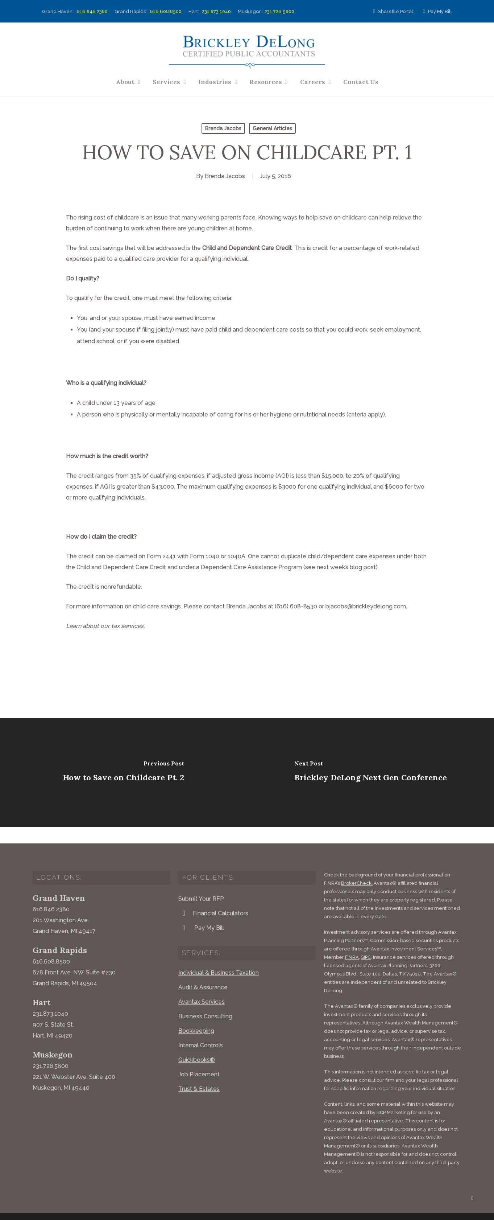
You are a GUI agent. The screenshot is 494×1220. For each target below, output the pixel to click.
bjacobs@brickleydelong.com (365, 606)
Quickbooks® (196, 1043)
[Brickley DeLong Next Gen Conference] (370, 772)
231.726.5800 (279, 11)
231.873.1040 (216, 11)
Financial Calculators (213, 896)
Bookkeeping (196, 1014)
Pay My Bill (436, 11)
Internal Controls (200, 1028)
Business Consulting (205, 999)
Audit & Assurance (203, 970)
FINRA (352, 940)
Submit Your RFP (201, 882)
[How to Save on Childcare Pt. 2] (123, 772)
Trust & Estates (199, 1072)
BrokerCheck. (357, 866)
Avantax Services (201, 985)
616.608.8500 (166, 11)
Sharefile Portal (392, 11)
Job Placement (199, 1057)
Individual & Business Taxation (218, 956)
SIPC (366, 940)
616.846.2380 (92, 11)
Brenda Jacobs (223, 128)
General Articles (272, 128)
